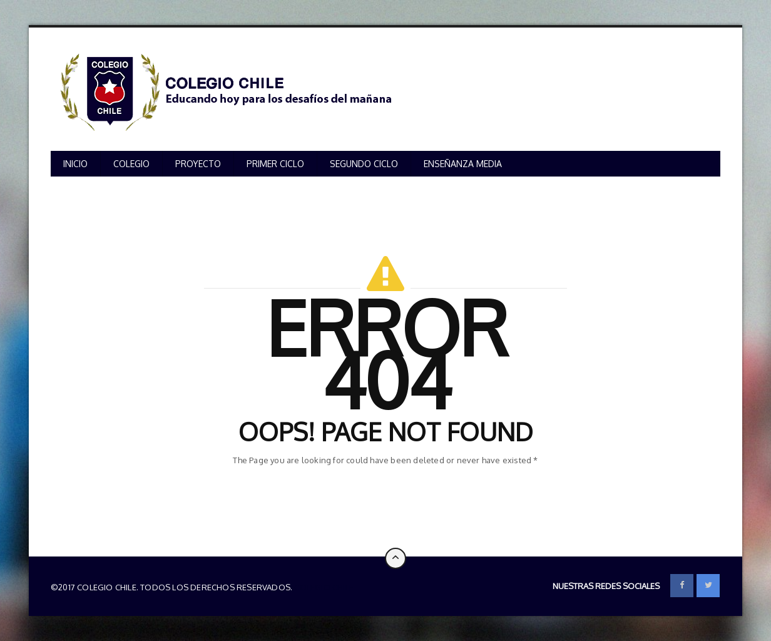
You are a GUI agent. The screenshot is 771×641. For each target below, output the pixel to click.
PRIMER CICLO (275, 163)
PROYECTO (198, 163)
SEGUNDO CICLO (364, 163)
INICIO (75, 163)
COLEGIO (131, 163)
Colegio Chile (324, 587)
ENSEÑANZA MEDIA (463, 163)
